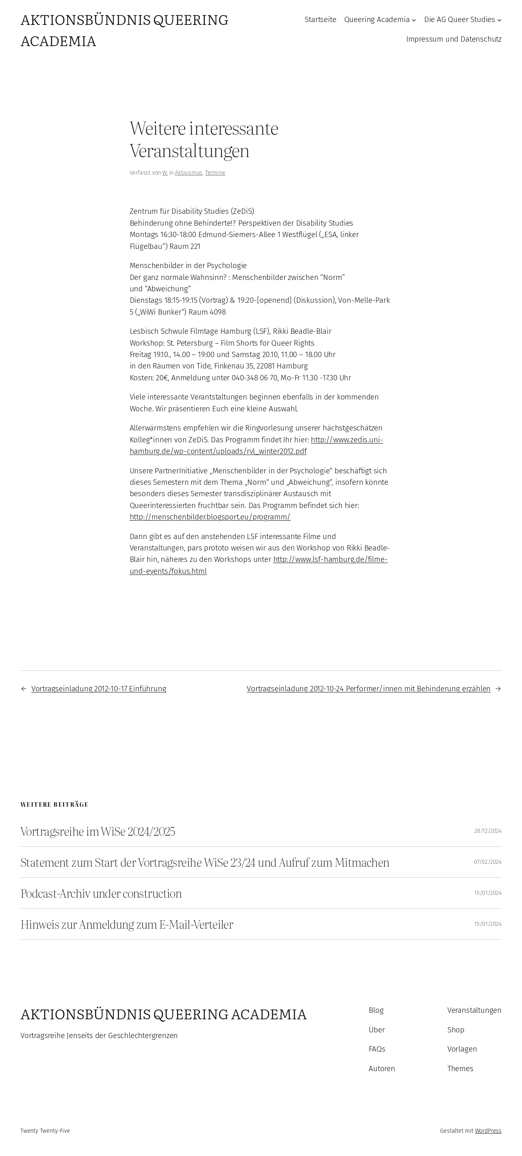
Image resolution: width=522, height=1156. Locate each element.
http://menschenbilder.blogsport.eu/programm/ (210, 516)
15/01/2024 (488, 893)
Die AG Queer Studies (459, 19)
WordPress (488, 1130)
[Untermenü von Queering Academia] (413, 20)
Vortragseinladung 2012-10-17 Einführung (98, 688)
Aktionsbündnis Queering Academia (163, 1013)
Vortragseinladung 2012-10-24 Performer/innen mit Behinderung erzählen (369, 688)
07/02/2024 (488, 862)
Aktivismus (188, 172)
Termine (215, 172)
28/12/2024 (488, 831)
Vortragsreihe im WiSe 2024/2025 (97, 831)
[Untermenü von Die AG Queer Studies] (499, 20)
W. (165, 172)
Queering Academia (377, 19)
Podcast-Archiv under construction (100, 893)
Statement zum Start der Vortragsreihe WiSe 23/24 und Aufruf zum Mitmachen (204, 862)
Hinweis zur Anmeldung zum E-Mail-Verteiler (126, 924)
